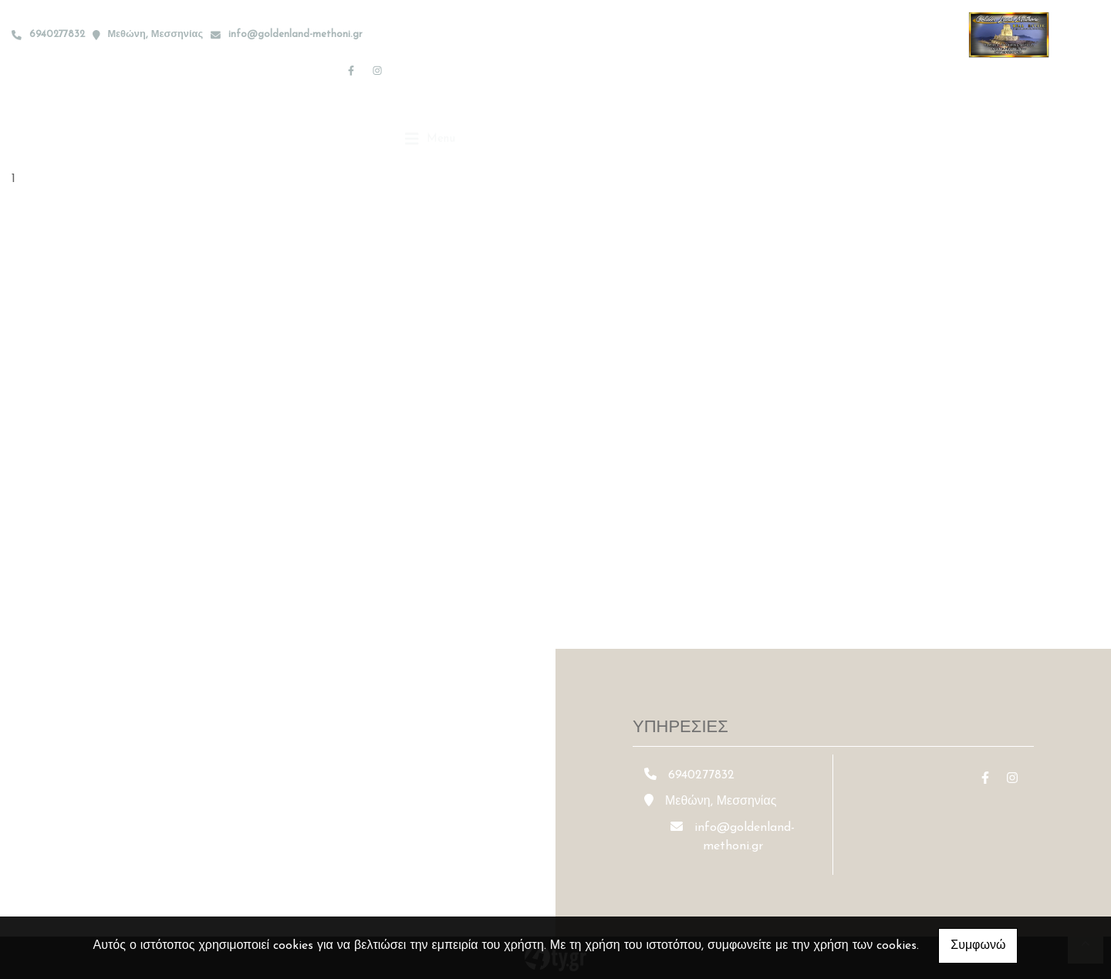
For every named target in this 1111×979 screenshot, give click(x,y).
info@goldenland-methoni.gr (295, 34)
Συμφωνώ (978, 946)
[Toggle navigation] (430, 69)
